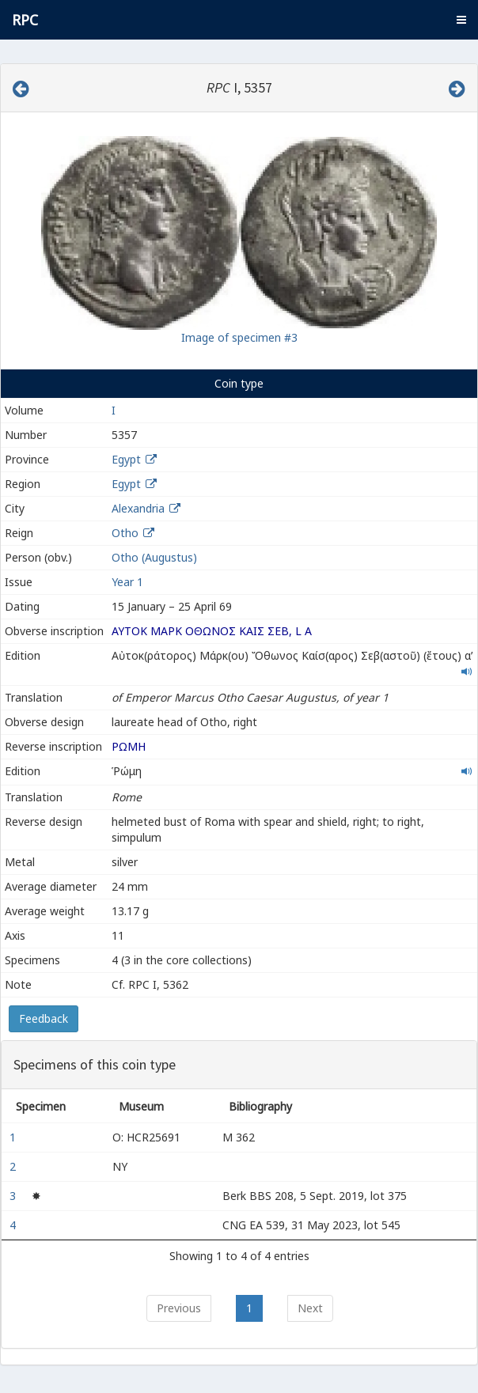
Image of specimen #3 (239, 337)
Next (310, 1307)
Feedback (43, 1018)
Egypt (126, 459)
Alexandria (138, 508)
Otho (125, 532)
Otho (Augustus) (154, 557)
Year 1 (127, 581)
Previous (179, 1307)
